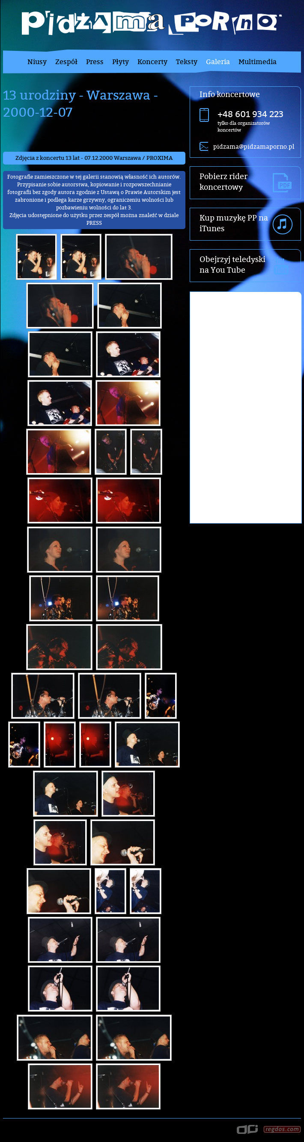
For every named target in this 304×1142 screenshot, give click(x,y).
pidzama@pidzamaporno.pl (253, 146)
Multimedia (257, 61)
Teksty (186, 61)
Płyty (120, 61)
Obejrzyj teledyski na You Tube (232, 264)
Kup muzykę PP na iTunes (234, 223)
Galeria (218, 61)
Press (95, 61)
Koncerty (152, 61)
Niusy (37, 61)
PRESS (94, 223)
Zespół (66, 61)
